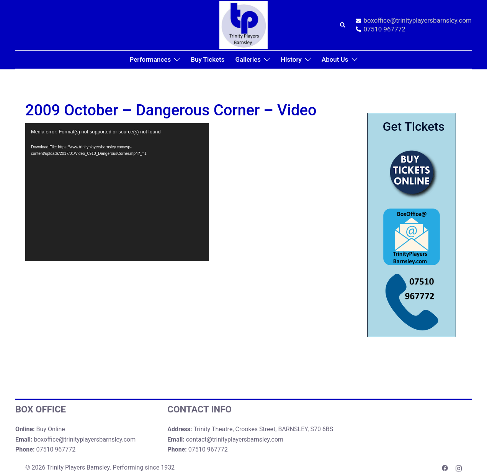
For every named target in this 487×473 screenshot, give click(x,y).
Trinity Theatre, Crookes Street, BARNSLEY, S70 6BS (263, 429)
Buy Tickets (207, 59)
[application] (117, 192)
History (291, 59)
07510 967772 (380, 29)
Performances (150, 59)
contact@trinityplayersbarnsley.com (234, 439)
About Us (335, 59)
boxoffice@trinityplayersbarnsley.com (414, 20)
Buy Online (50, 429)
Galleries (248, 59)
